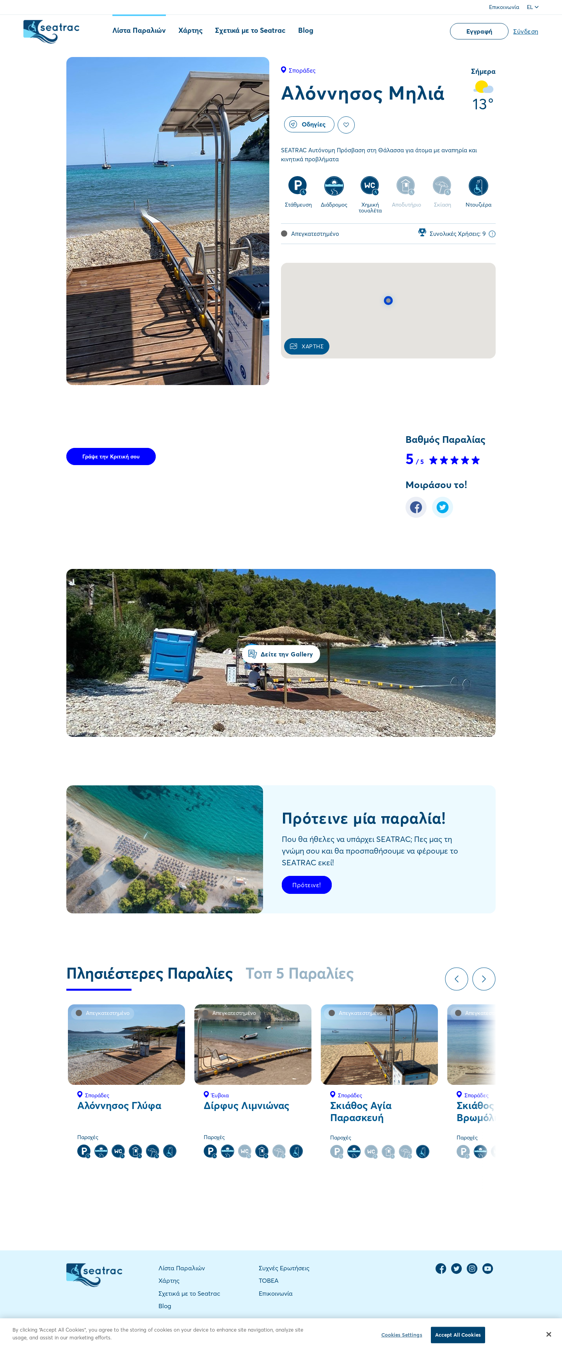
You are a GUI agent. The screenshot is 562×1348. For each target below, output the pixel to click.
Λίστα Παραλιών (139, 30)
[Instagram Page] (472, 1272)
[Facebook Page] (441, 1272)
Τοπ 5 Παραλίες (299, 973)
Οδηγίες (307, 124)
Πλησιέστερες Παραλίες (149, 973)
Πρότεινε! (306, 885)
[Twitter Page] (456, 1272)
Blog (305, 30)
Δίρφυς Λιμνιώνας (246, 1105)
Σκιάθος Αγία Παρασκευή (360, 1111)
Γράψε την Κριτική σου (111, 456)
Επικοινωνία (504, 7)
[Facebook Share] (416, 515)
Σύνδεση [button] (526, 31)
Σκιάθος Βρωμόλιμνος (488, 1111)
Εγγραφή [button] (479, 31)
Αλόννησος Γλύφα (119, 1105)
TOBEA (269, 1280)
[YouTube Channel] (487, 1272)
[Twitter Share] (442, 515)
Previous (456, 979)
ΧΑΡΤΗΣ (307, 346)
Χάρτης (190, 30)
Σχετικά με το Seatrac (250, 30)
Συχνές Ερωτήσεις (284, 1268)
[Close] (549, 1340)
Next (484, 979)
